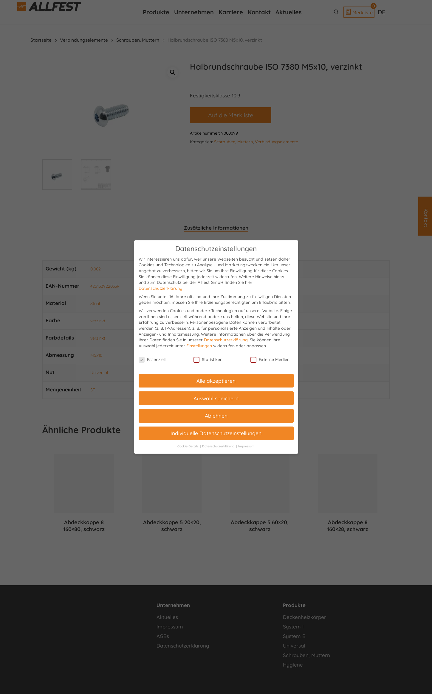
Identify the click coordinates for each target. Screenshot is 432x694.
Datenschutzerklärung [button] (219, 446)
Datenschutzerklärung (160, 288)
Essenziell (152, 359)
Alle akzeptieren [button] (216, 380)
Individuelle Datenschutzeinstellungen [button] (216, 433)
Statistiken (207, 359)
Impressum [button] (246, 446)
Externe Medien (269, 359)
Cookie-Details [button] (188, 446)
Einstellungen (199, 345)
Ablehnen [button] (216, 415)
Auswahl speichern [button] (216, 398)
